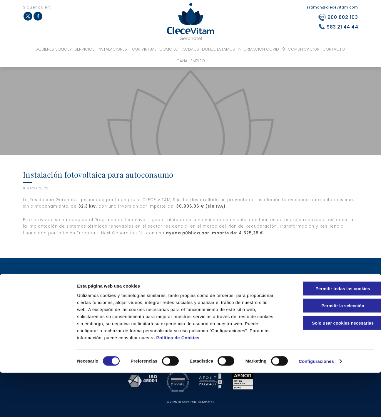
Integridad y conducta (316, 307)
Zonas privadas (169, 315)
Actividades (236, 292)
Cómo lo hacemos (179, 49)
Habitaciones (167, 299)
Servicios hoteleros (172, 276)
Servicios (85, 49)
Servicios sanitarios (103, 315)
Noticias (233, 307)
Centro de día (167, 292)
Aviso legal (306, 284)
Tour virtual (143, 49)
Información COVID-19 (261, 49)
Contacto (333, 49)
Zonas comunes (169, 307)
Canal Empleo (190, 61)
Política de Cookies (178, 381)
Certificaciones (98, 299)
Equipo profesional (102, 284)
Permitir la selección (331, 349)
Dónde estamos (218, 49)
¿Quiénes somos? (54, 49)
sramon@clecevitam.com (332, 7)
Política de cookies (313, 299)
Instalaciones (112, 49)
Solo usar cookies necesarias (332, 366)
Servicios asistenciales (105, 307)
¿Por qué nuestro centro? (107, 292)
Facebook (38, 16)
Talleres (233, 284)
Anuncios (234, 315)
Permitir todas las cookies (332, 332)
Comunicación (304, 49)
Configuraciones (316, 405)
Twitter (28, 16)
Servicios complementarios (179, 284)
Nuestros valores (100, 276)
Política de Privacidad (316, 292)
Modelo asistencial (243, 276)
